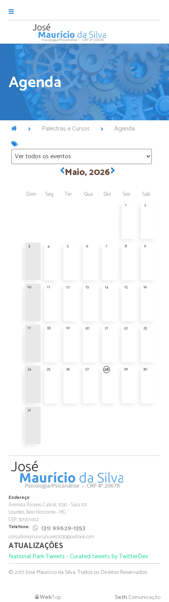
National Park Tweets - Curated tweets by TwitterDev (78, 556)
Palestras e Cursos (66, 128)
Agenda (124, 128)
